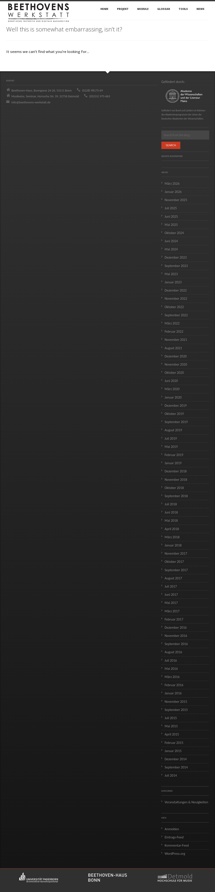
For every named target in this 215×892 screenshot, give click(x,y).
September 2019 (176, 422)
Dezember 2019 (176, 405)
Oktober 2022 (174, 307)
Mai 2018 (171, 520)
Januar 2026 (173, 192)
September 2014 (176, 767)
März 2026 (172, 184)
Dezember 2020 (176, 356)
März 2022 (172, 323)
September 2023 (176, 266)
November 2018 (176, 480)
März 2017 (172, 611)
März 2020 (172, 389)
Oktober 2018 (174, 488)
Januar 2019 (173, 463)
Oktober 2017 (174, 562)
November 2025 (176, 200)
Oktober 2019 (174, 414)
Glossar (163, 9)
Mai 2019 (171, 447)
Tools (183, 9)
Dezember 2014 (176, 759)
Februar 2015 (174, 743)
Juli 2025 (171, 208)
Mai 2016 (171, 669)
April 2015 (172, 734)
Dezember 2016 (176, 627)
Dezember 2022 (176, 290)
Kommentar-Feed (177, 845)
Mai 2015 (171, 726)
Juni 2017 (171, 595)
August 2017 (173, 578)
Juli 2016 (171, 660)
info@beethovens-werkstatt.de (30, 102)
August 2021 (173, 348)
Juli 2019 (171, 438)
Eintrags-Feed (174, 837)
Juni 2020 (171, 381)
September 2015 (176, 710)
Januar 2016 (173, 693)
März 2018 (172, 537)
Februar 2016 (174, 685)
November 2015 (176, 702)
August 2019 (173, 430)
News (200, 9)
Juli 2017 (171, 586)
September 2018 (176, 496)
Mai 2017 (171, 603)
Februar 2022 (174, 331)
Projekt (122, 9)
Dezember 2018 (176, 471)
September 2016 (176, 644)
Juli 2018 (171, 504)
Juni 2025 (171, 216)
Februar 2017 (174, 619)
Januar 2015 (173, 751)
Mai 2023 (171, 274)
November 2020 (176, 364)
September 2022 (176, 315)
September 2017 (176, 570)
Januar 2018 (173, 545)
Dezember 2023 (176, 257)
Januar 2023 (173, 282)
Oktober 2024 (174, 233)
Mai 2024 (171, 249)
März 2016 (172, 677)
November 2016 (176, 636)
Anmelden (172, 829)
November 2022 (176, 298)
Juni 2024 (171, 241)
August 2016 (173, 652)
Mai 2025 (171, 225)
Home (104, 9)
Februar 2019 (174, 455)
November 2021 (176, 340)
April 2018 (172, 529)
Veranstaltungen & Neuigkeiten (186, 802)
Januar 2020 (173, 397)
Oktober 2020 (174, 373)
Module (143, 9)
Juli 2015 (171, 718)
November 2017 (176, 553)
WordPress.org (175, 854)
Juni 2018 (171, 512)
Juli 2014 (171, 775)
